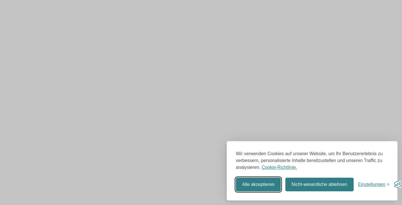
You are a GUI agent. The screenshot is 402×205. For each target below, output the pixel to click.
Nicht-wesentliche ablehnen (319, 184)
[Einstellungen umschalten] (373, 184)
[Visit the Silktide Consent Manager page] (397, 184)
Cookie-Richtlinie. (279, 167)
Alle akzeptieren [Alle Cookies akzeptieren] (258, 184)
